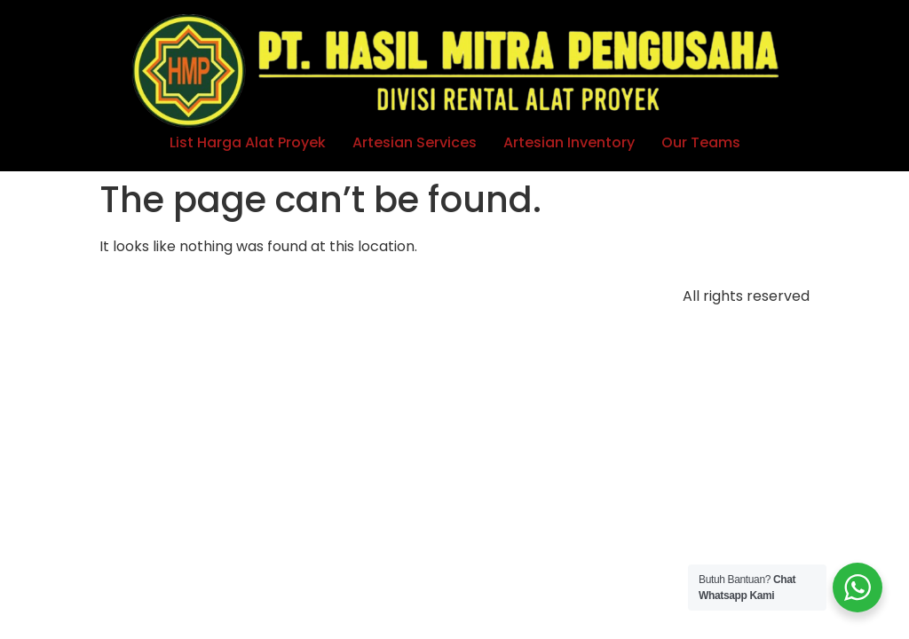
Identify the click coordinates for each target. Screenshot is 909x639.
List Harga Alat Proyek (248, 142)
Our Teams (700, 142)
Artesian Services (414, 142)
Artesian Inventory (569, 142)
